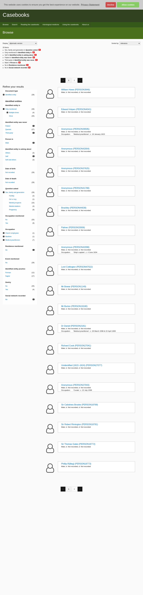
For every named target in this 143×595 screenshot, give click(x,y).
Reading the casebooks (30, 25)
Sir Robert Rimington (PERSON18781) (79, 424)
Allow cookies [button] (128, 5)
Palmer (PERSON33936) (73, 227)
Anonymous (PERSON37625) (75, 168)
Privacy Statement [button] (90, 5)
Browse (6, 25)
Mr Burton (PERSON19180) (74, 306)
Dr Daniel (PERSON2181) (73, 326)
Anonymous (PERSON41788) (75, 188)
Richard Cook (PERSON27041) (76, 345)
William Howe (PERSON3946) (75, 89)
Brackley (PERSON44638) (73, 208)
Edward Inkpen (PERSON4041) (76, 109)
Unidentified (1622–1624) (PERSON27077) (81, 365)
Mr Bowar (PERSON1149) (73, 286)
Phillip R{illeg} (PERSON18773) (76, 464)
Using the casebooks (70, 25)
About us (85, 25)
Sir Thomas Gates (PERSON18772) (78, 444)
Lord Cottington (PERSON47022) (77, 267)
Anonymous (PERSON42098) (75, 247)
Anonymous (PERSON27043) (75, 385)
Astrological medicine (51, 25)
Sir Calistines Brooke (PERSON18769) (79, 405)
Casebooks (16, 15)
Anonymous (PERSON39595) (75, 129)
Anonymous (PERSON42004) (75, 149)
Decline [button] (110, 5)
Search (14, 25)
